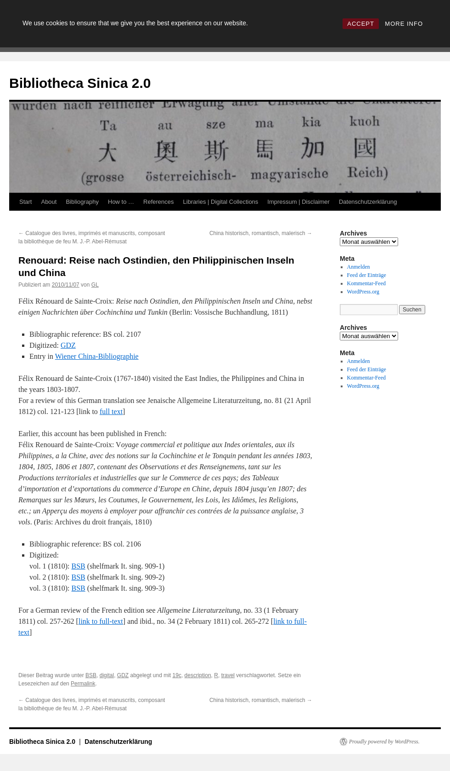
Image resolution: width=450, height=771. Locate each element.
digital (107, 675)
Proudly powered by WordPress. (384, 741)
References (158, 201)
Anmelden (358, 267)
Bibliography (82, 201)
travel (228, 675)
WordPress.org (363, 291)
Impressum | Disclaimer (298, 201)
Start (25, 201)
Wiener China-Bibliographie (97, 356)
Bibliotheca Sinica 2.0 (80, 83)
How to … (121, 201)
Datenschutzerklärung (368, 201)
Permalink (83, 683)
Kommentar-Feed (366, 283)
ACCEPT (360, 23)
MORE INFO (404, 23)
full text (111, 411)
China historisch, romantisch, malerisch (260, 233)
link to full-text (101, 621)
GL (95, 285)
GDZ (68, 345)
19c (177, 675)
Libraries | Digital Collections (221, 201)
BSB (78, 566)
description (198, 675)
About (48, 201)
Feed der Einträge (366, 275)
